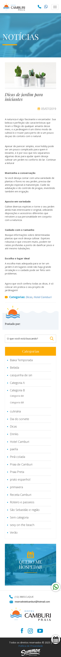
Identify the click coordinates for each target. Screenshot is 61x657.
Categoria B (17, 390)
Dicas (29, 297)
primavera (16, 487)
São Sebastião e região (25, 510)
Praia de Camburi (21, 464)
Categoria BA (17, 395)
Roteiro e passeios (22, 502)
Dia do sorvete (19, 419)
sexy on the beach (22, 525)
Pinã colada (17, 457)
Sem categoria (19, 517)
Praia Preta (17, 472)
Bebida (14, 367)
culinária (15, 411)
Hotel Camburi (43, 297)
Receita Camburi (20, 495)
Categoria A (17, 383)
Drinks (14, 434)
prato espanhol (20, 479)
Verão (14, 532)
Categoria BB (17, 402)
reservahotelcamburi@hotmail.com (32, 601)
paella (14, 449)
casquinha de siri (21, 375)
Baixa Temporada (21, 360)
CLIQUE (29, 596)
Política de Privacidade (30, 645)
